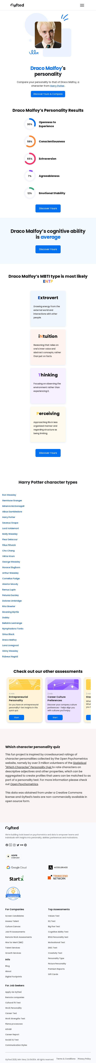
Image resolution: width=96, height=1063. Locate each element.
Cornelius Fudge (11, 578)
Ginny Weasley (10, 651)
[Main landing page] (18, 5)
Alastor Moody (10, 584)
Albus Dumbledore (12, 511)
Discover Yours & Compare (48, 94)
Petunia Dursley (10, 595)
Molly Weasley (9, 533)
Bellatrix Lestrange (12, 623)
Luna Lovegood (10, 645)
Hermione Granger (12, 500)
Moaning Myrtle (10, 611)
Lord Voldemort (10, 528)
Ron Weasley (9, 494)
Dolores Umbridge (12, 600)
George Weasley (11, 561)
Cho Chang (8, 550)
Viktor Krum (8, 556)
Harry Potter (57, 85)
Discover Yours (48, 208)
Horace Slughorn (11, 567)
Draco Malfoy (9, 639)
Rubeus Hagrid (10, 656)
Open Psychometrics (24, 784)
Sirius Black (8, 634)
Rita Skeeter (8, 606)
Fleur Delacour (9, 539)
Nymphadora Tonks (12, 628)
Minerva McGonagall (13, 506)
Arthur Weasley (10, 572)
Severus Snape (10, 522)
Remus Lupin (9, 589)
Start (16, 717)
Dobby (5, 617)
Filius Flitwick (9, 545)
